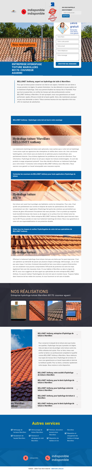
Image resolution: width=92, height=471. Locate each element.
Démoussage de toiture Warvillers (37, 431)
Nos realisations (23, 44)
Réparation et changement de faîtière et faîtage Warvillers (73, 436)
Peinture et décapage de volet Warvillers (37, 438)
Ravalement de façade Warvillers (19, 437)
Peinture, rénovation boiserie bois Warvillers (56, 432)
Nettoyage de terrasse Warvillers (19, 431)
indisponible (36, 10)
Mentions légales (57, 468)
